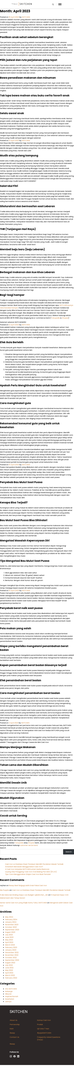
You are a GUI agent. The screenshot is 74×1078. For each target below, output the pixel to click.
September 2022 (12, 960)
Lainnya (8, 1001)
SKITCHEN (26, 17)
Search (3, 848)
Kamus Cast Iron (44, 1020)
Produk (40, 1024)
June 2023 (9, 937)
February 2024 (11, 919)
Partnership (15, 1024)
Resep (12, 1033)
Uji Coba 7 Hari (43, 1028)
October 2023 (11, 927)
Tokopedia (55, 318)
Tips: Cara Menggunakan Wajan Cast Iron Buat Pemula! (28, 874)
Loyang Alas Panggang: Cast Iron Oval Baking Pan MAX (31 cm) (31, 872)
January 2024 (10, 922)
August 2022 (10, 962)
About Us (13, 1020)
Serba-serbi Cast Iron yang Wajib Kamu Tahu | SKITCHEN (23, 903)
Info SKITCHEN (11, 989)
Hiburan (8, 994)
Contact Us (14, 1037)
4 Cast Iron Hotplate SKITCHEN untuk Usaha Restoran (27, 869)
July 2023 (9, 935)
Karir (12, 1028)
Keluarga (8, 991)
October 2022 (11, 957)
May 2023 (9, 940)
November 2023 (11, 924)
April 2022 (9, 973)
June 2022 (9, 968)
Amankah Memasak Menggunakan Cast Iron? (24, 866)
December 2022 (12, 952)
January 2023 (10, 950)
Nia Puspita (4, 890)
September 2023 (12, 929)
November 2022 (11, 955)
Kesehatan (9, 999)
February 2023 (11, 947)
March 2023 (10, 945)
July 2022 (9, 965)
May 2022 (9, 970)
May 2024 (9, 917)
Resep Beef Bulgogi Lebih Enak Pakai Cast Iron (28, 885)
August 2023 (10, 932)
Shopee (65, 318)
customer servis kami (29, 845)
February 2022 (11, 978)
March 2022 (10, 975)
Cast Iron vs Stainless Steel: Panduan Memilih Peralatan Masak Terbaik (34, 864)
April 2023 (9, 942)
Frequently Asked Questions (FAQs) (48, 1038)
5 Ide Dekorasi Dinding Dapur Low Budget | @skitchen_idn (24, 895)
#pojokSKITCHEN (44, 1033)
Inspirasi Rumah (11, 996)
